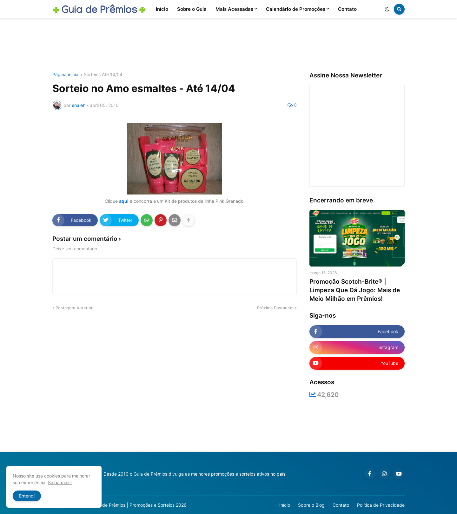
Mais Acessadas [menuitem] (234, 9)
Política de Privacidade (381, 505)
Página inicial (65, 74)
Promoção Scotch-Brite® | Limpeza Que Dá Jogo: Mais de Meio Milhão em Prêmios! (354, 290)
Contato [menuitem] (347, 9)
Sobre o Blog (311, 505)
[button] (387, 9)
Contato (341, 505)
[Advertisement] (228, 45)
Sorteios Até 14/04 (103, 74)
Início (284, 505)
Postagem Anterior (74, 307)
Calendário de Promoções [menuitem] (295, 9)
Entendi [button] (27, 495)
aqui (124, 201)
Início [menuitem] (162, 9)
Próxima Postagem (275, 307)
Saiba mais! (60, 482)
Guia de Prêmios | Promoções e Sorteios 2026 (139, 505)
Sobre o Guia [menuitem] (192, 9)
